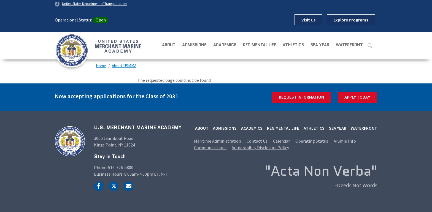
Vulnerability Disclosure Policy (260, 147)
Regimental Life (259, 45)
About (168, 45)
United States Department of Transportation (94, 3)
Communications (210, 147)
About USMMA (124, 65)
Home (101, 65)
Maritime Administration (217, 141)
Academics (224, 45)
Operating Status (311, 141)
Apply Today (357, 97)
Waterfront (349, 45)
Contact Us (257, 141)
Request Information (301, 97)
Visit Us (308, 20)
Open (101, 20)
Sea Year (319, 45)
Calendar (281, 141)
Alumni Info (345, 141)
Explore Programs (351, 20)
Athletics (293, 45)
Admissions (194, 45)
